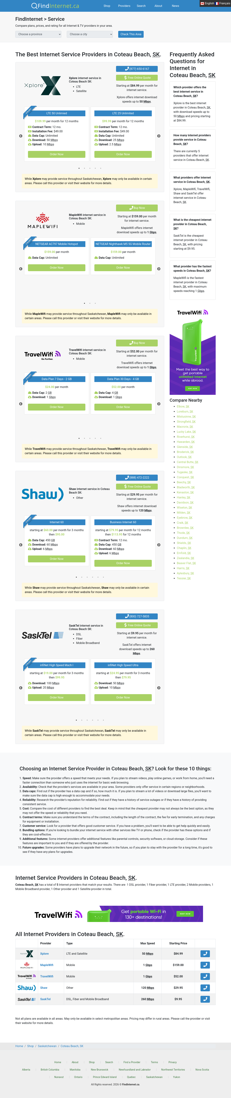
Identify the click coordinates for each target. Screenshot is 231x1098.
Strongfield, (186, 421)
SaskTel (45, 999)
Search (141, 6)
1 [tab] (79, 168)
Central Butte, (187, 462)
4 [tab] (95, 168)
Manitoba (75, 1069)
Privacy (173, 1062)
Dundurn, (185, 538)
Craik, (182, 522)
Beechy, (184, 482)
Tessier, (184, 578)
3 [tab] (90, 168)
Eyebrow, (184, 517)
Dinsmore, (185, 467)
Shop (107, 6)
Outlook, (184, 457)
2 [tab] (84, 168)
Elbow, (183, 406)
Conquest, (185, 477)
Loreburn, (185, 411)
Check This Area (131, 34)
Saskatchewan (154, 1077)
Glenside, (185, 447)
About (158, 6)
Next (159, 136)
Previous (21, 136)
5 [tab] (101, 168)
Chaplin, (184, 548)
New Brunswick (99, 1069)
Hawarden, (186, 442)
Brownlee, (185, 528)
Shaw (43, 987)
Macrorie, (185, 426)
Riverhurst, (186, 437)
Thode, (183, 533)
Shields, (184, 543)
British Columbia (50, 1069)
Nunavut (59, 1077)
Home (57, 1062)
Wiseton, (184, 507)
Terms (154, 1062)
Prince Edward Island (104, 1077)
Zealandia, (185, 558)
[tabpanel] (56, 134)
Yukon (176, 1077)
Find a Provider (132, 1062)
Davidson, (185, 502)
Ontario (78, 1077)
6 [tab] (103, 577)
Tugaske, (185, 472)
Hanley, (183, 497)
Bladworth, (186, 487)
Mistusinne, (186, 416)
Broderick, (185, 452)
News (175, 6)
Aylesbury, (185, 573)
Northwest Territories (173, 1069)
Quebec (131, 1077)
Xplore (44, 953)
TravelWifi (46, 976)
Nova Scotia (202, 1069)
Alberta (26, 1069)
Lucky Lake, (186, 431)
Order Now (57, 154)
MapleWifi (46, 965)
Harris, (183, 568)
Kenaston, (185, 492)
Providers (124, 6)
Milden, (183, 512)
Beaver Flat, (186, 563)
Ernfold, (184, 553)
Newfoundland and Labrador (135, 1069)
